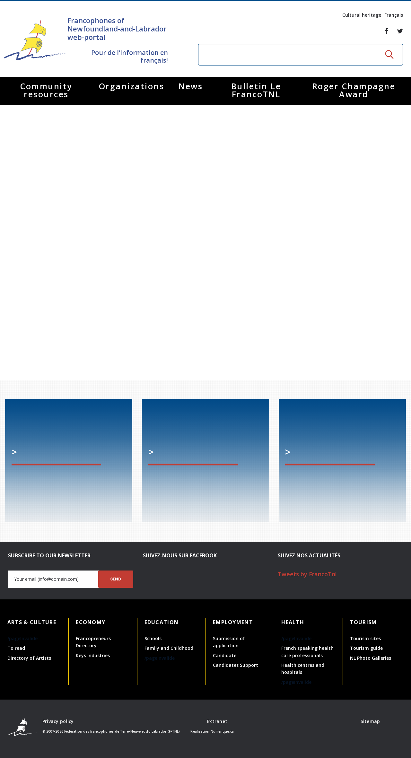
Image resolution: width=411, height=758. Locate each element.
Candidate (224, 655)
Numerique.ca (222, 731)
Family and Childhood (168, 648)
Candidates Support (235, 665)
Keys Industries (93, 655)
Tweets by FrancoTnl (307, 574)
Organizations (131, 86)
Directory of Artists (29, 658)
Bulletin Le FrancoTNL (256, 90)
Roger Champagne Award (354, 90)
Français (393, 15)
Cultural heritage (361, 15)
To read (16, 648)
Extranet (217, 721)
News (191, 86)
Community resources (46, 90)
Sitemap (370, 721)
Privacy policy (58, 721)
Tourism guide (366, 648)
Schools (153, 638)
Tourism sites (365, 638)
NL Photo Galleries (370, 658)
